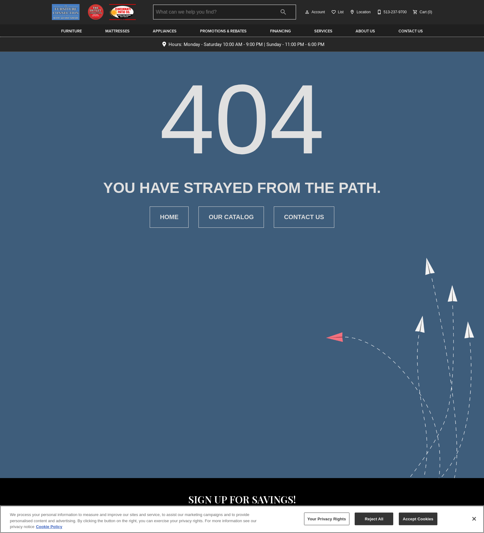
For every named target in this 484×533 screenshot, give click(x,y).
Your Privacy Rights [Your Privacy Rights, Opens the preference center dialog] (326, 518)
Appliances (165, 31)
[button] (307, 12)
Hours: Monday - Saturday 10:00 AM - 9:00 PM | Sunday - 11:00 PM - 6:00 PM (246, 44)
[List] (337, 12)
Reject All (374, 518)
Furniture (71, 31)
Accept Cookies (418, 518)
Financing (280, 31)
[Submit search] (283, 12)
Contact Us (410, 31)
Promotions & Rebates (223, 31)
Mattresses (117, 31)
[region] (242, 519)
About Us (365, 31)
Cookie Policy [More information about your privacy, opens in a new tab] (49, 526)
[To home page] (94, 12)
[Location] (359, 12)
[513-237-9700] (391, 12)
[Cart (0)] (421, 12)
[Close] (474, 519)
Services (323, 31)
